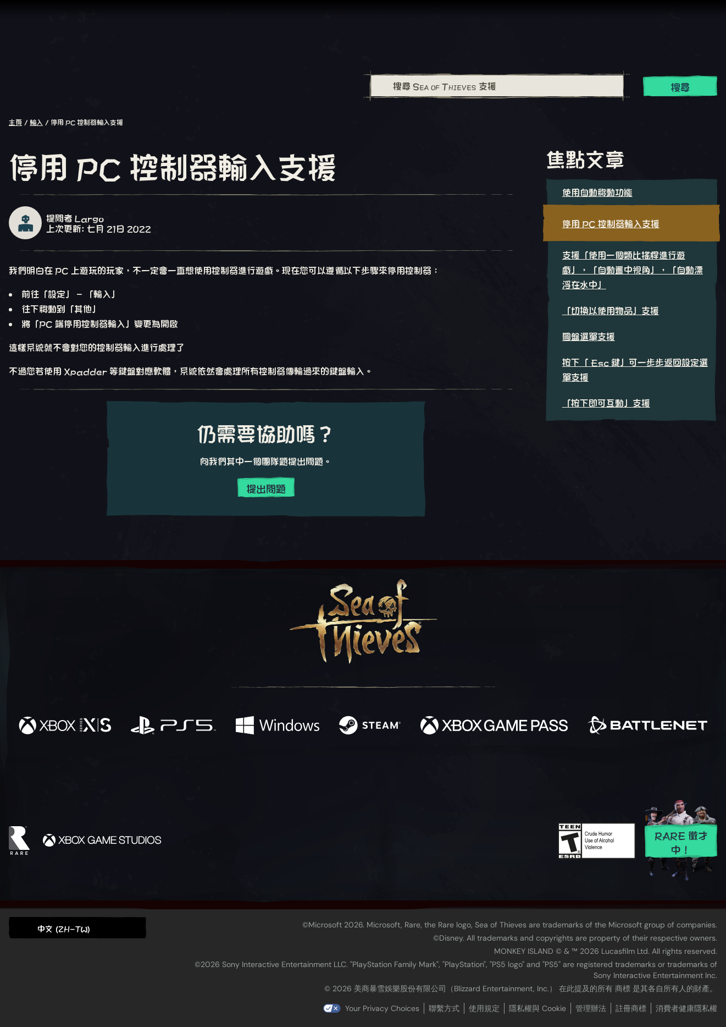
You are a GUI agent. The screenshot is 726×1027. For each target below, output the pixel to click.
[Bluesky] (469, 772)
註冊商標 (631, 1008)
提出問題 (266, 488)
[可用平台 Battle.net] (647, 726)
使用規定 (484, 1008)
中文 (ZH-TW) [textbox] (63, 928)
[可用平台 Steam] (370, 726)
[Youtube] (360, 770)
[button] (77, 927)
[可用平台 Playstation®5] (173, 726)
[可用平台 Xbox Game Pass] (494, 726)
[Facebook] (253, 770)
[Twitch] (313, 771)
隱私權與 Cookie (537, 1008)
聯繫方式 (444, 1008)
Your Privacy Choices (382, 1008)
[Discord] (407, 773)
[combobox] (496, 85)
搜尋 (680, 86)
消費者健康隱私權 (686, 1008)
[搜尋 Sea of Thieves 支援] (497, 85)
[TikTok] (438, 771)
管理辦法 (590, 1008)
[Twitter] (281, 770)
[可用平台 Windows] (278, 726)
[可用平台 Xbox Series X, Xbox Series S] (65, 726)
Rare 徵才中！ (681, 842)
